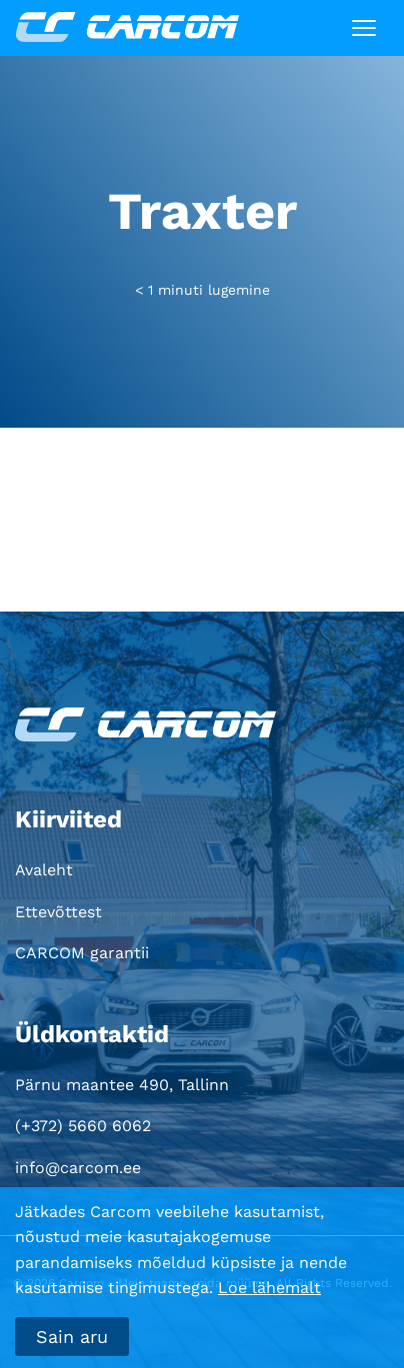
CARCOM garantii (82, 952)
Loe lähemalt (269, 1287)
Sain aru (72, 1336)
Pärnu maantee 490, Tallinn (122, 1084)
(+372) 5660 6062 (83, 1125)
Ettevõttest (58, 911)
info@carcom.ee (78, 1167)
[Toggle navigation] (364, 28)
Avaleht (44, 869)
